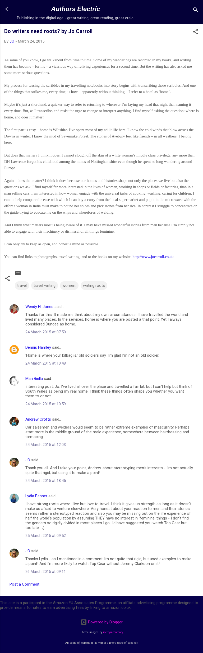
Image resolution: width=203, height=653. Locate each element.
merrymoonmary (113, 632)
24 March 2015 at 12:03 (45, 444)
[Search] (195, 11)
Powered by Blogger (102, 622)
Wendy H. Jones (39, 306)
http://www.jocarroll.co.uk (153, 257)
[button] (195, 33)
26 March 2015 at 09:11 (45, 571)
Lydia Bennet (36, 496)
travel (22, 285)
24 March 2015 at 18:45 (45, 480)
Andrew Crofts (38, 419)
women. (69, 285)
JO (27, 460)
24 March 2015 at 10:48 (45, 363)
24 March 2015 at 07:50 (45, 332)
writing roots (94, 285)
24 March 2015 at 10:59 (45, 404)
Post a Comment (24, 584)
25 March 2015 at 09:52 (45, 535)
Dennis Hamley (38, 347)
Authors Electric (75, 8)
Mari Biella (34, 378)
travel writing (45, 285)
